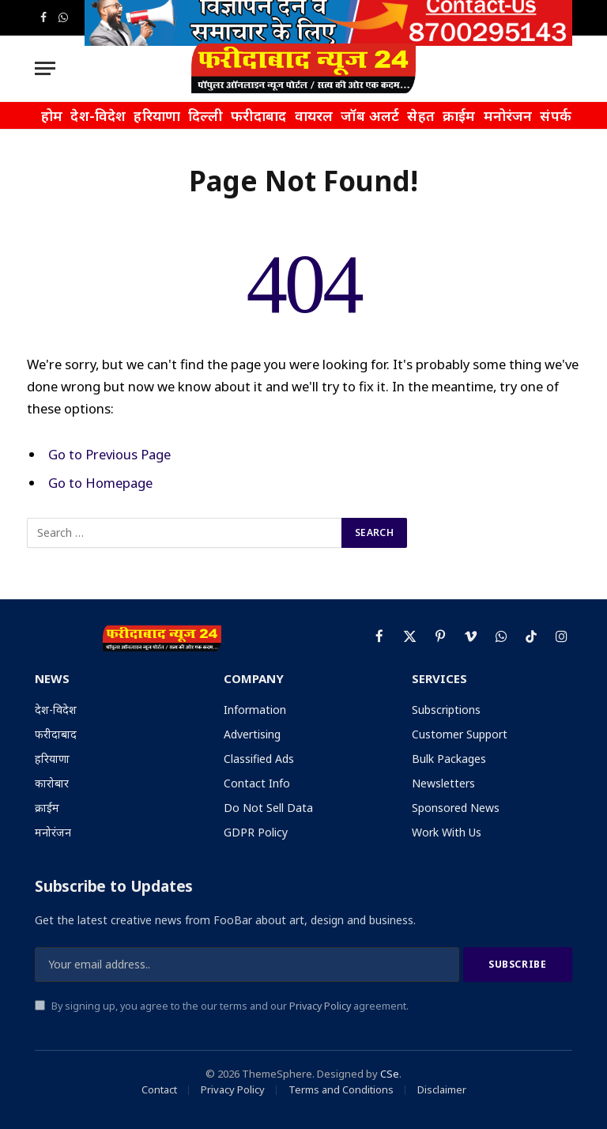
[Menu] (45, 68)
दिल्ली (205, 115)
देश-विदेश (98, 115)
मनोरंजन (508, 115)
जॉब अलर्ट (370, 115)
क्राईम (459, 115)
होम (51, 115)
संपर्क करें (567, 115)
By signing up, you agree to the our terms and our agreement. (222, 1006)
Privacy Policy (320, 1006)
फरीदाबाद (259, 115)
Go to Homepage (100, 483)
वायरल (314, 115)
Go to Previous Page (109, 454)
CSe (389, 1074)
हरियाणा (157, 115)
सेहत (421, 115)
